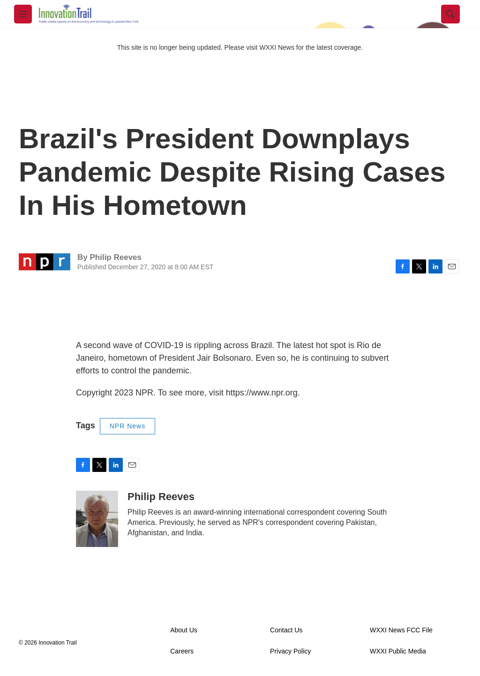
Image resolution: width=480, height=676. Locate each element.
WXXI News (276, 47)
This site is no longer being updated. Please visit (188, 47)
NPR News (127, 426)
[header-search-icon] (450, 14)
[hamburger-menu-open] (23, 14)
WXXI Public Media (398, 651)
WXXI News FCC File (401, 630)
